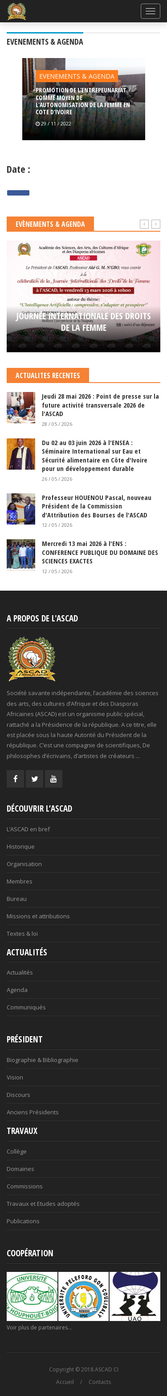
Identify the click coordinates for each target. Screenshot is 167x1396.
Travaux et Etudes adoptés (43, 1204)
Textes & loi (22, 933)
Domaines (20, 1169)
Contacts (100, 1382)
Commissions (25, 1186)
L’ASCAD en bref (28, 829)
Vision (15, 1077)
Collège (17, 1151)
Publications (23, 1221)
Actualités (20, 972)
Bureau (17, 899)
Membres (20, 881)
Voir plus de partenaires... (39, 1327)
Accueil (65, 1382)
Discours (18, 1095)
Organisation (24, 864)
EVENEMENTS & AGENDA (76, 76)
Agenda (17, 990)
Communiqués (26, 1007)
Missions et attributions (38, 916)
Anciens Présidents (33, 1112)
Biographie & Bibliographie (42, 1060)
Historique (21, 846)
